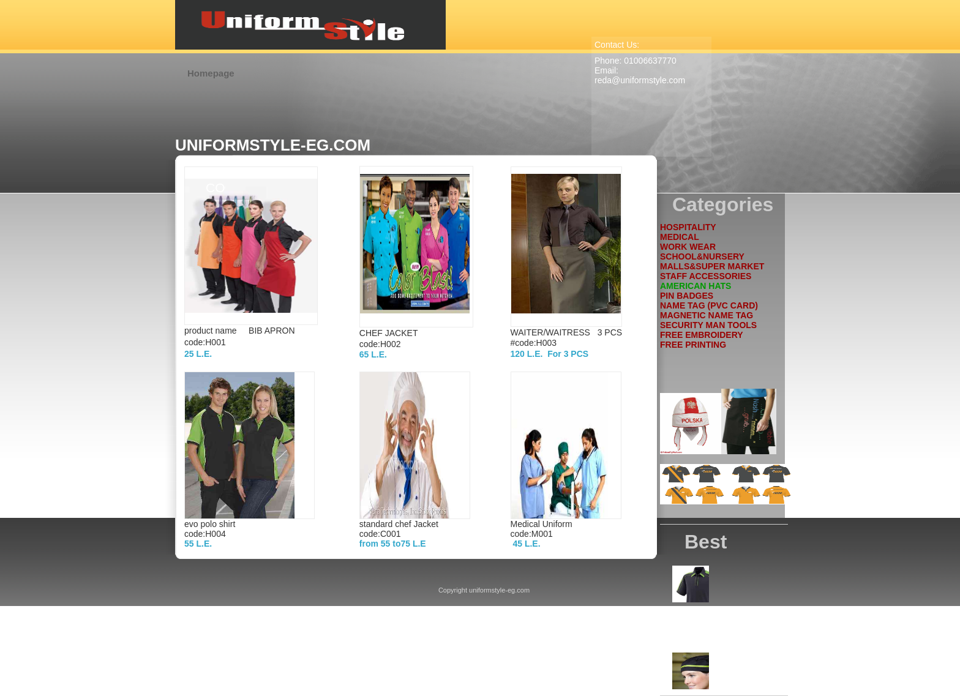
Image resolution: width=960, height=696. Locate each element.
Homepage (210, 73)
